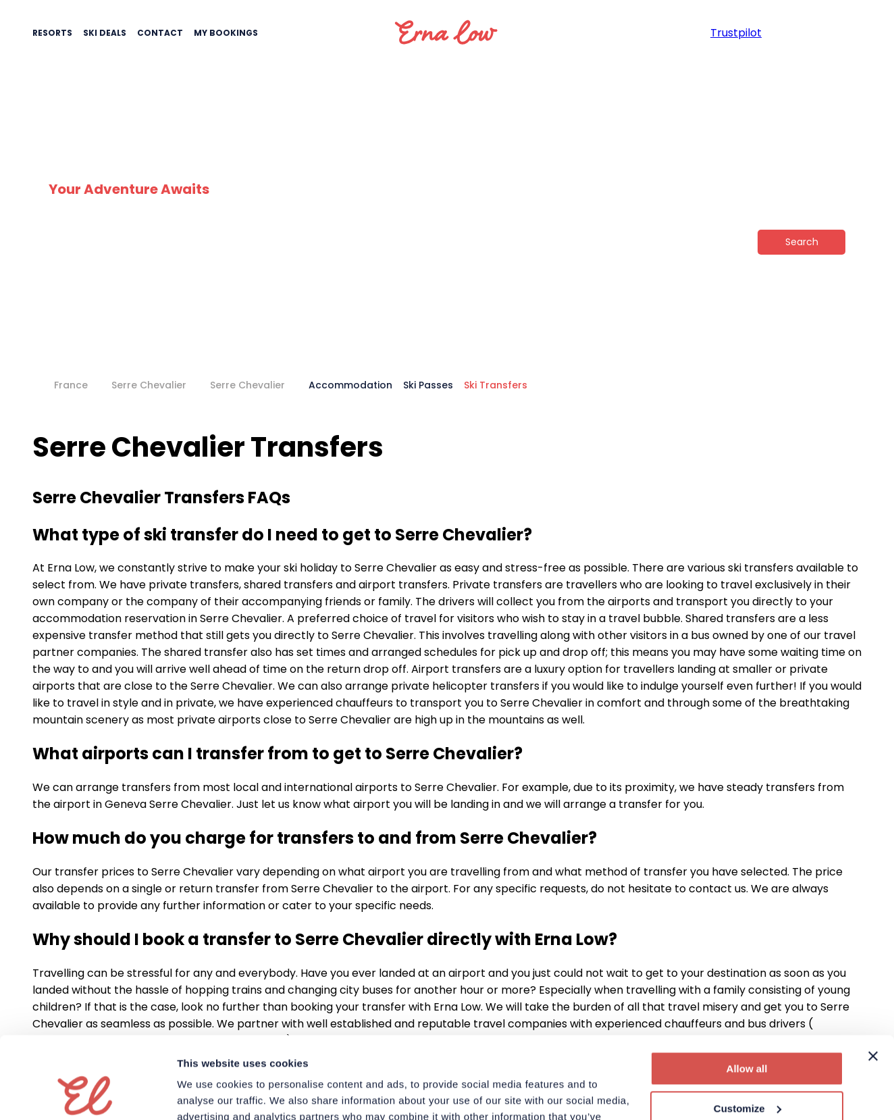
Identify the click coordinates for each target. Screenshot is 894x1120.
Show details (208, 1093)
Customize (747, 1031)
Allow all (747, 992)
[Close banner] (873, 979)
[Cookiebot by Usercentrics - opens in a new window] (87, 1094)
